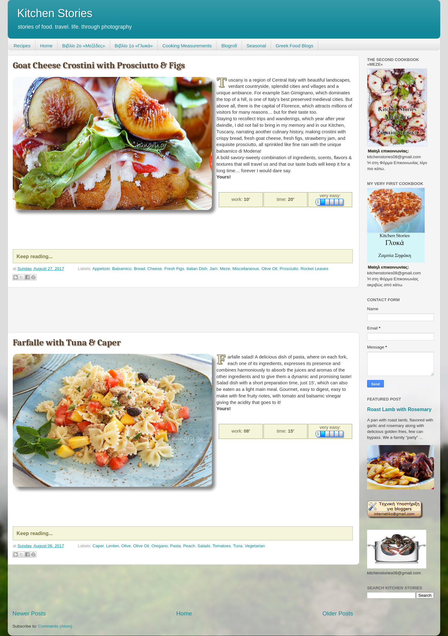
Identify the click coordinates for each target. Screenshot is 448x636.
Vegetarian (255, 545)
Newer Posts (29, 613)
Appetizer (101, 268)
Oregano (160, 545)
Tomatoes (221, 545)
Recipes (22, 45)
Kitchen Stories (54, 13)
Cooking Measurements (187, 45)
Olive (126, 545)
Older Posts (337, 613)
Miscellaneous (245, 268)
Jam (214, 268)
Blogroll (229, 45)
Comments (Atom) (55, 626)
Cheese (154, 268)
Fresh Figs (174, 268)
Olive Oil (269, 268)
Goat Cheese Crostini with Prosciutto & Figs (99, 65)
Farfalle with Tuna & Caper (67, 342)
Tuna (237, 545)
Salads (204, 545)
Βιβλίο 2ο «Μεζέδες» (83, 45)
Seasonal (256, 45)
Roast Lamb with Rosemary (399, 409)
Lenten (112, 545)
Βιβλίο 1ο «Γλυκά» (134, 45)
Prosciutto (289, 268)
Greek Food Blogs (294, 45)
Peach (189, 545)
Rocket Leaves (314, 268)
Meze (225, 268)
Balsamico (122, 268)
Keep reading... (34, 256)
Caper (98, 545)
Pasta (175, 545)
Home (46, 45)
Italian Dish (196, 268)
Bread (139, 268)
